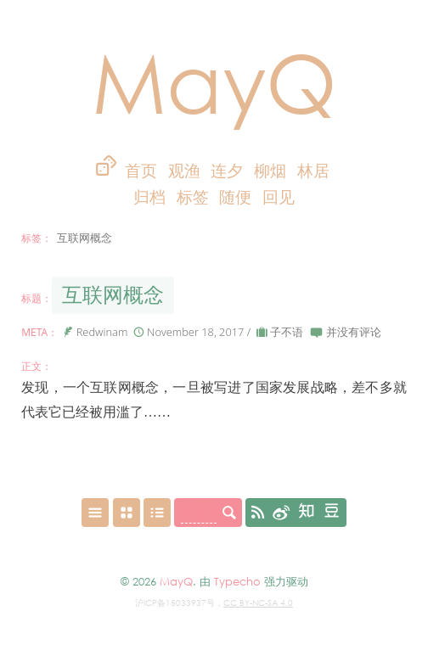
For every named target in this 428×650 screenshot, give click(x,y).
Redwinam (102, 331)
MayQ (214, 81)
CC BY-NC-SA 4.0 (258, 602)
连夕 (227, 171)
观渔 (184, 171)
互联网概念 (113, 294)
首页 (141, 171)
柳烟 (270, 171)
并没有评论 (353, 331)
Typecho (237, 581)
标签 (195, 197)
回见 (278, 197)
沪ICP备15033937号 (175, 602)
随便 (235, 197)
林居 (313, 171)
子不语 (286, 331)
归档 (151, 197)
